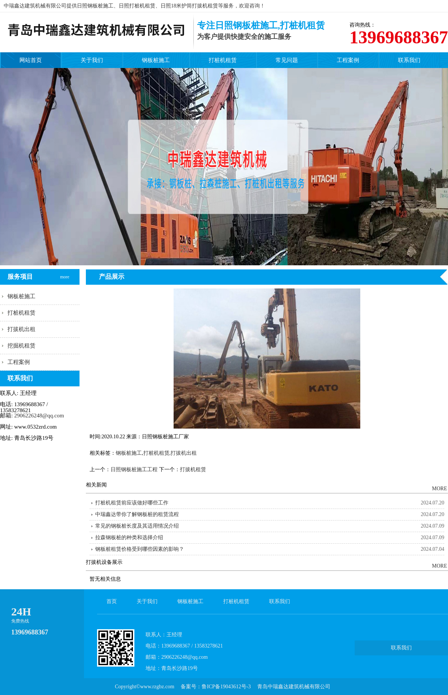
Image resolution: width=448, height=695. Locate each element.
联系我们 (409, 60)
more (65, 270)
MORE (438, 488)
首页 (111, 601)
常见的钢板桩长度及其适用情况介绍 (137, 526)
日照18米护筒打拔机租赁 (189, 6)
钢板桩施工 (156, 60)
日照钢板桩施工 (95, 6)
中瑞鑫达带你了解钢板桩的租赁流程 (137, 514)
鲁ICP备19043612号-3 (226, 686)
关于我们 (92, 60)
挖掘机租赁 (21, 346)
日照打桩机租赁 (137, 6)
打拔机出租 (21, 329)
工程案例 (348, 60)
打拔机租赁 (193, 469)
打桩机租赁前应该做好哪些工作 (131, 503)
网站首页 (30, 60)
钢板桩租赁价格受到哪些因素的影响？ (139, 549)
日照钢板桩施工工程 (134, 469)
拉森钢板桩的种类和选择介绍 (129, 537)
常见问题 (287, 60)
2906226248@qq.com (39, 415)
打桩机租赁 (223, 60)
